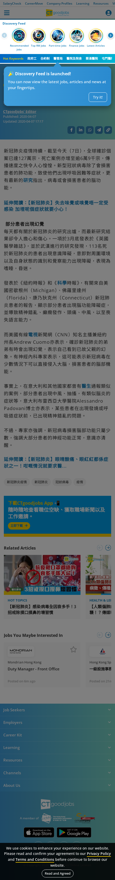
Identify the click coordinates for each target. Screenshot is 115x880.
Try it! (98, 97)
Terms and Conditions (35, 859)
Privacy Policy (99, 853)
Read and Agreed (58, 873)
